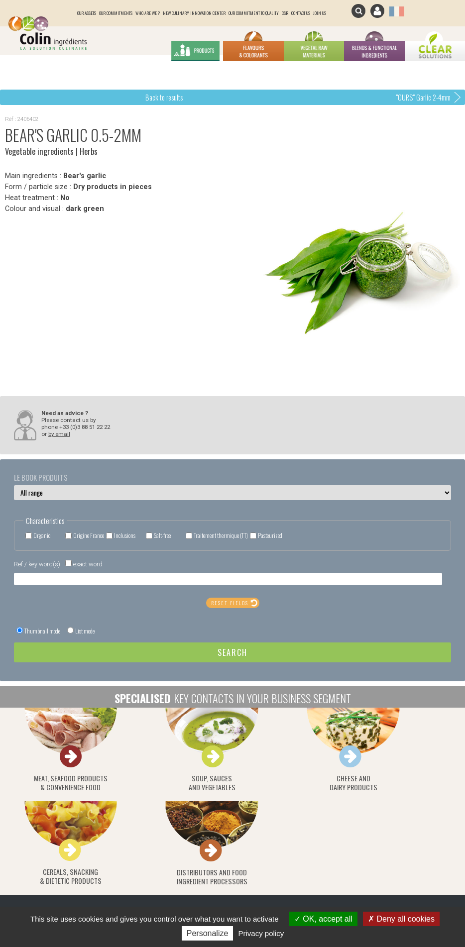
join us (319, 12)
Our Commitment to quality (254, 12)
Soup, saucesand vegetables (139, 759)
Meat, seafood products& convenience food (46, 763)
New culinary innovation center (194, 12)
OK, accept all (323, 919)
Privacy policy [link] (261, 933)
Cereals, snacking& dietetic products (325, 759)
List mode (85, 631)
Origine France (88, 535)
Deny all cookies (401, 919)
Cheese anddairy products (232, 759)
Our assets (86, 12)
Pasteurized (270, 535)
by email (59, 433)
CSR (285, 12)
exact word (88, 564)
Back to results (164, 97)
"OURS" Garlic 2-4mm (423, 97)
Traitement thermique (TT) (221, 535)
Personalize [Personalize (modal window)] (208, 933)
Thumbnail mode (42, 631)
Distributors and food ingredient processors (418, 759)
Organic (41, 535)
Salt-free (162, 535)
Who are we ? (147, 12)
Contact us (300, 12)
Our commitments (115, 12)
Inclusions (124, 535)
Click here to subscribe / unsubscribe (233, 814)
